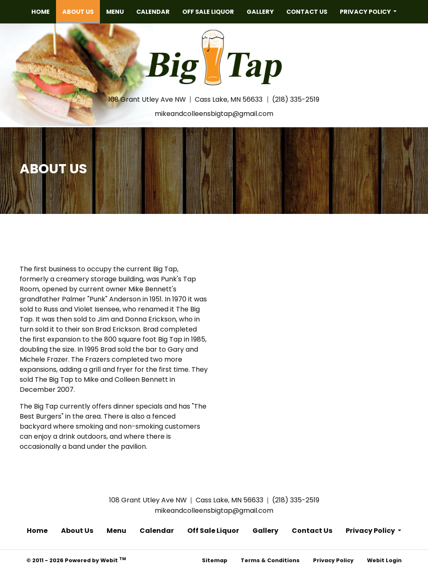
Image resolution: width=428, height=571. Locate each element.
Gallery (260, 12)
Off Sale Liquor (208, 12)
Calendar (153, 12)
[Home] (214, 56)
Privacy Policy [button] (366, 12)
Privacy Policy (333, 560)
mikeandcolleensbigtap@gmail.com (214, 113)
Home (40, 12)
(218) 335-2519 (295, 99)
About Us (81, 9)
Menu (115, 12)
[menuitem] (40, 11)
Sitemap (214, 560)
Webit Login (384, 560)
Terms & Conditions (270, 560)
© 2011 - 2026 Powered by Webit (76, 560)
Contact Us (306, 12)
